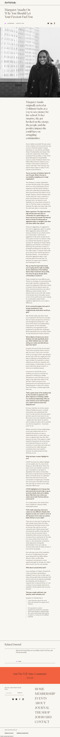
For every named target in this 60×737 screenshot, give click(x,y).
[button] (54, 2)
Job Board (43, 717)
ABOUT (40, 703)
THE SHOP (42, 712)
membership (45, 694)
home (39, 689)
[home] (10, 3)
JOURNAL (42, 708)
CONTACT (42, 722)
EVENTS (41, 698)
